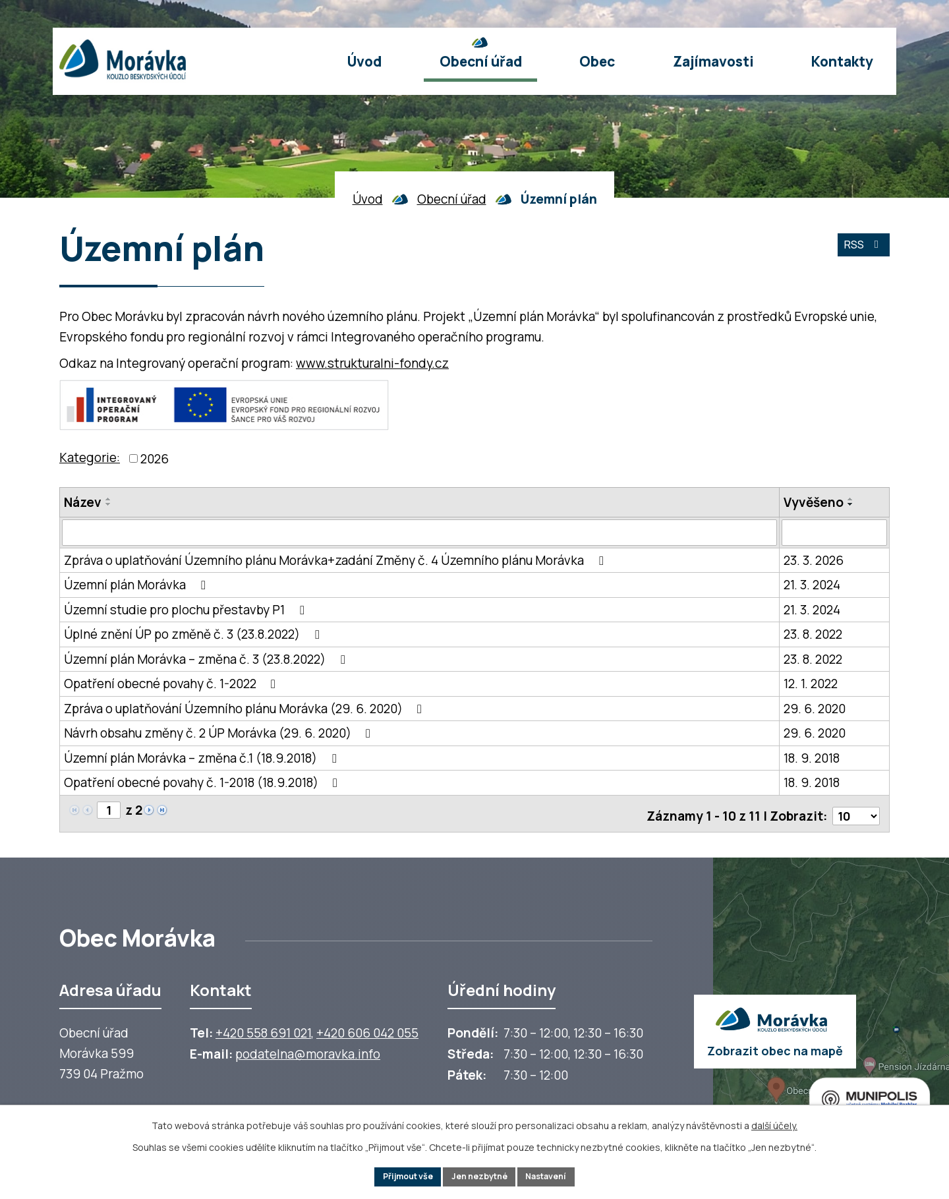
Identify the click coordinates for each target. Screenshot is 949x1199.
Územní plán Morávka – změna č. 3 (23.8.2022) (207, 659)
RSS (860, 250)
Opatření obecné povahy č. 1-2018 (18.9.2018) (203, 783)
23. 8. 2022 (813, 634)
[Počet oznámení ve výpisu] (855, 812)
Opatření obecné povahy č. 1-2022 (172, 684)
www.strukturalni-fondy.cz (372, 363)
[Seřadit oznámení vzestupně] (108, 499)
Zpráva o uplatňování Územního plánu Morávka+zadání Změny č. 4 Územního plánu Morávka (336, 560)
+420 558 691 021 (263, 1029)
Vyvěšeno (814, 502)
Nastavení (556, 1175)
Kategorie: (89, 457)
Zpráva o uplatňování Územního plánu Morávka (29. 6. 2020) (245, 708)
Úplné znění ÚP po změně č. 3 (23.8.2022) (194, 634)
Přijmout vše (398, 1175)
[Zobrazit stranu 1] (109, 811)
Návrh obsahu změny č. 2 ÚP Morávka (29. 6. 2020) (220, 733)
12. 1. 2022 (811, 684)
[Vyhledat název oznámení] (419, 532)
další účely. (774, 1123)
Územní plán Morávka (137, 585)
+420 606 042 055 (367, 1029)
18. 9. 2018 (812, 758)
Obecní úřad (451, 199)
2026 (154, 458)
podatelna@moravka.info (307, 1050)
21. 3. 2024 (812, 585)
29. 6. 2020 (815, 708)
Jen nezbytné (480, 1175)
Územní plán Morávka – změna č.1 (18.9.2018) (202, 758)
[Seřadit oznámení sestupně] (108, 504)
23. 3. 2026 (814, 560)
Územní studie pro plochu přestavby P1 (186, 609)
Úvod (368, 199)
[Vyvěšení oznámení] (834, 532)
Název (82, 502)
